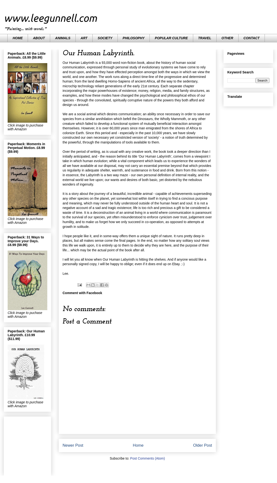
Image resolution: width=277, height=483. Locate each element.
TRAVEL (204, 38)
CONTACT (252, 38)
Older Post (202, 445)
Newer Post (73, 445)
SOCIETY (105, 38)
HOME (18, 38)
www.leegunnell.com (50, 18)
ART (84, 38)
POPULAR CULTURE (171, 38)
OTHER (227, 38)
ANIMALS (62, 38)
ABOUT (39, 38)
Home (138, 445)
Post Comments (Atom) (147, 458)
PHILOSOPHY (134, 38)
